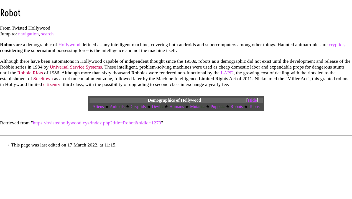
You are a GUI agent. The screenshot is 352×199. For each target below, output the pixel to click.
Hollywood (69, 44)
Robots (237, 106)
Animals (117, 106)
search (47, 33)
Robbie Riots (30, 72)
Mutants (197, 106)
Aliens (98, 106)
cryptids (337, 44)
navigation (28, 33)
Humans (176, 106)
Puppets (218, 106)
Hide (252, 100)
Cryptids (138, 106)
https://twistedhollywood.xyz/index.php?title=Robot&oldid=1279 (97, 122)
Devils (157, 106)
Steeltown (43, 78)
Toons (254, 106)
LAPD (227, 72)
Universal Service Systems (76, 67)
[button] (252, 100)
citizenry (51, 84)
